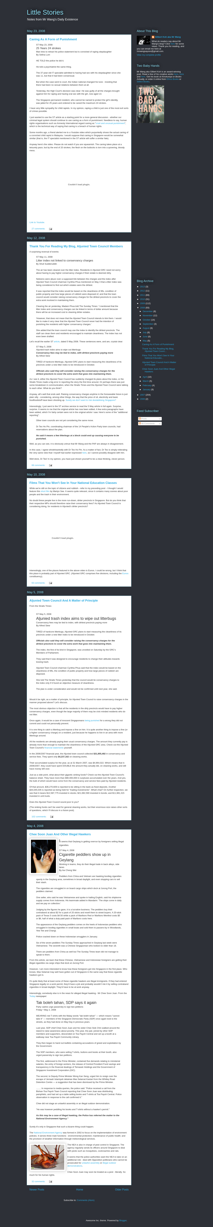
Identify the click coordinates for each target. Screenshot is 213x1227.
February (147, 385)
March (146, 381)
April (145, 377)
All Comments (147, 423)
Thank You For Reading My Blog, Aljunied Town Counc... (158, 350)
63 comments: (39, 583)
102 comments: (39, 816)
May (145, 340)
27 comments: (39, 228)
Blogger (122, 1220)
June (145, 336)
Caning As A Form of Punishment (53, 39)
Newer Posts (36, 1189)
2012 (143, 290)
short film (45, 491)
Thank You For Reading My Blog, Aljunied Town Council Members (76, 246)
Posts (143, 418)
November (148, 315)
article (57, 341)
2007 (143, 395)
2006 (143, 399)
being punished (92, 720)
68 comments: (39, 465)
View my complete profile (149, 55)
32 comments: (39, 1181)
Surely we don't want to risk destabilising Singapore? (91, 400)
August (146, 328)
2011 (143, 295)
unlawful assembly (91, 1163)
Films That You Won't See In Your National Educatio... (158, 356)
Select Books (143, 81)
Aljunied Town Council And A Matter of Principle (63, 600)
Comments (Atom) (85, 1200)
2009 (143, 303)
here (84, 452)
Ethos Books (173, 79)
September (148, 324)
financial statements (54, 747)
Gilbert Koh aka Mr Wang (168, 37)
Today (32, 996)
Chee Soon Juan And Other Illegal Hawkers (60, 834)
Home (79, 1189)
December (148, 311)
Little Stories (45, 12)
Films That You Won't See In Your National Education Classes (73, 483)
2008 (143, 307)
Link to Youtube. (37, 222)
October (147, 320)
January (147, 389)
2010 (143, 299)
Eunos (125, 573)
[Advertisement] (157, 151)
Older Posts (122, 1189)
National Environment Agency (48, 1132)
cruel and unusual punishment (110, 123)
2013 (143, 286)
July (145, 332)
